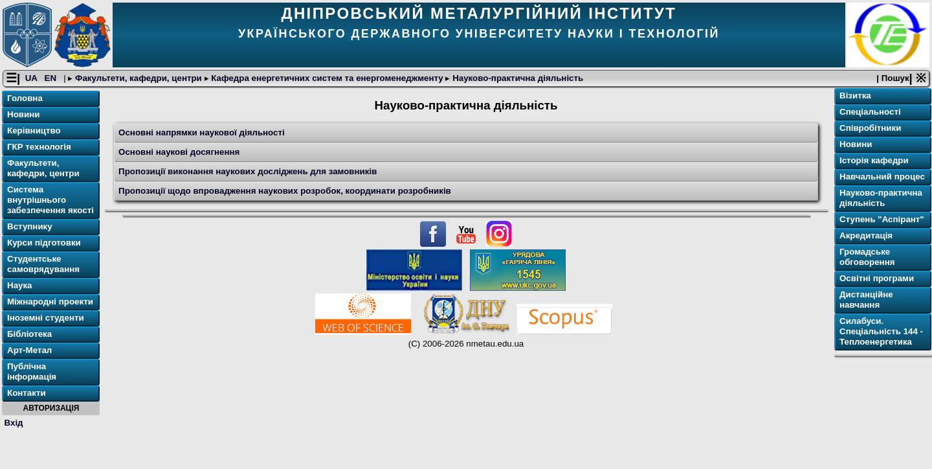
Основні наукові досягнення (178, 153)
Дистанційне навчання (866, 302)
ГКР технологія (39, 149)
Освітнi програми (876, 280)
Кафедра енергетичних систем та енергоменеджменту (327, 80)
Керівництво (34, 132)
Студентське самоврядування (43, 266)
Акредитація (866, 237)
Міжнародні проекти (50, 303)
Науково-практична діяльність (516, 80)
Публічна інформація (31, 373)
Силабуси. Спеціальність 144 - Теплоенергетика (881, 333)
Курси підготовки (44, 244)
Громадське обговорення (866, 259)
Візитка (855, 97)
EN (52, 80)
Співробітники (870, 130)
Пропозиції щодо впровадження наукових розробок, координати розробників (284, 192)
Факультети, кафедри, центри (138, 80)
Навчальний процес (882, 178)
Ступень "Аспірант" (881, 221)
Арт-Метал (29, 352)
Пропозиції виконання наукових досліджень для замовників (247, 172)
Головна (25, 100)
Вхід (14, 424)
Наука (19, 287)
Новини (23, 116)
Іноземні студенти (45, 320)
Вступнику (29, 228)
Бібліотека (29, 336)
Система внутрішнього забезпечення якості (50, 202)
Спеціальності (870, 114)
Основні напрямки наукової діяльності (201, 134)
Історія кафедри (874, 162)
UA (32, 80)
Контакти (26, 395)
